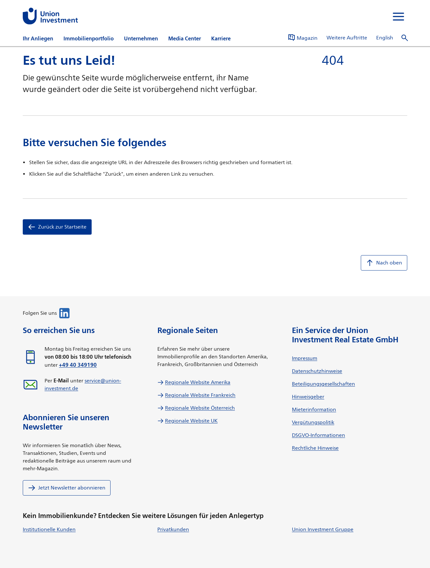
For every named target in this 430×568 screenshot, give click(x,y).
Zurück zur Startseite (57, 227)
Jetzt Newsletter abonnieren (66, 488)
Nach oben (384, 263)
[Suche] (404, 38)
